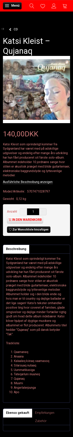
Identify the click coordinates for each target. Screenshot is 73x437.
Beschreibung (16, 249)
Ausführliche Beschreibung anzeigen (28, 182)
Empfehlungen (44, 413)
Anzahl (12, 211)
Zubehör (41, 421)
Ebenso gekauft (17, 413)
